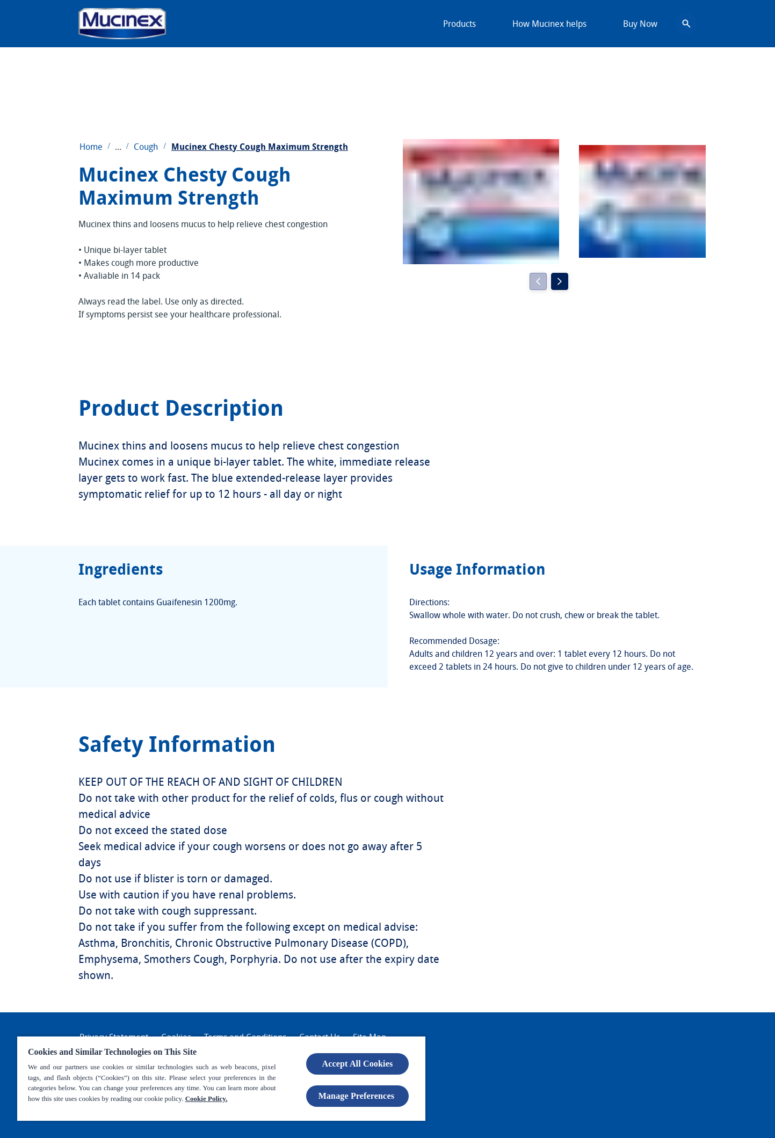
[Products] (459, 23)
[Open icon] (686, 23)
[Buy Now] (640, 23)
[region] (221, 1078)
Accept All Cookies (357, 1063)
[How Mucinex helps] (549, 23)
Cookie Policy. (206, 1098)
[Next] (559, 281)
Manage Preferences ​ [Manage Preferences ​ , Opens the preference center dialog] (357, 1095)
